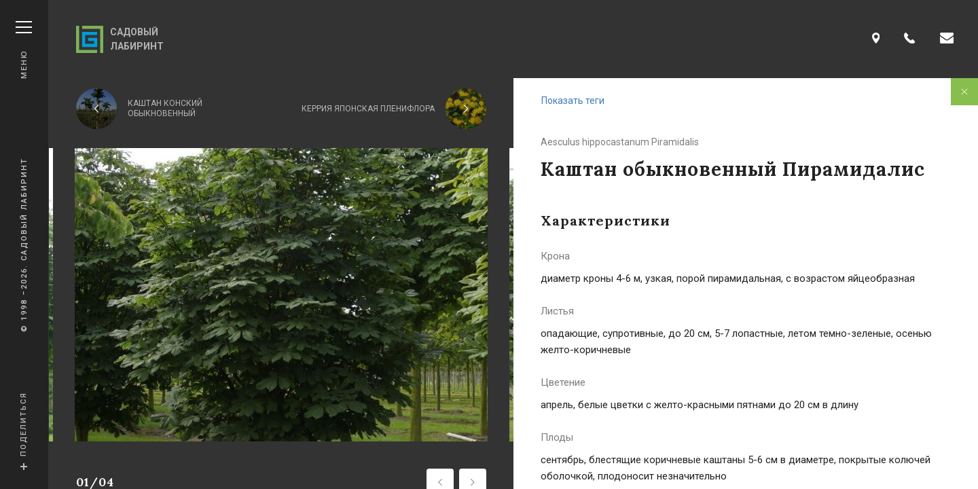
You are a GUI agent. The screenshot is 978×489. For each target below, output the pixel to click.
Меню (24, 50)
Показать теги (572, 100)
